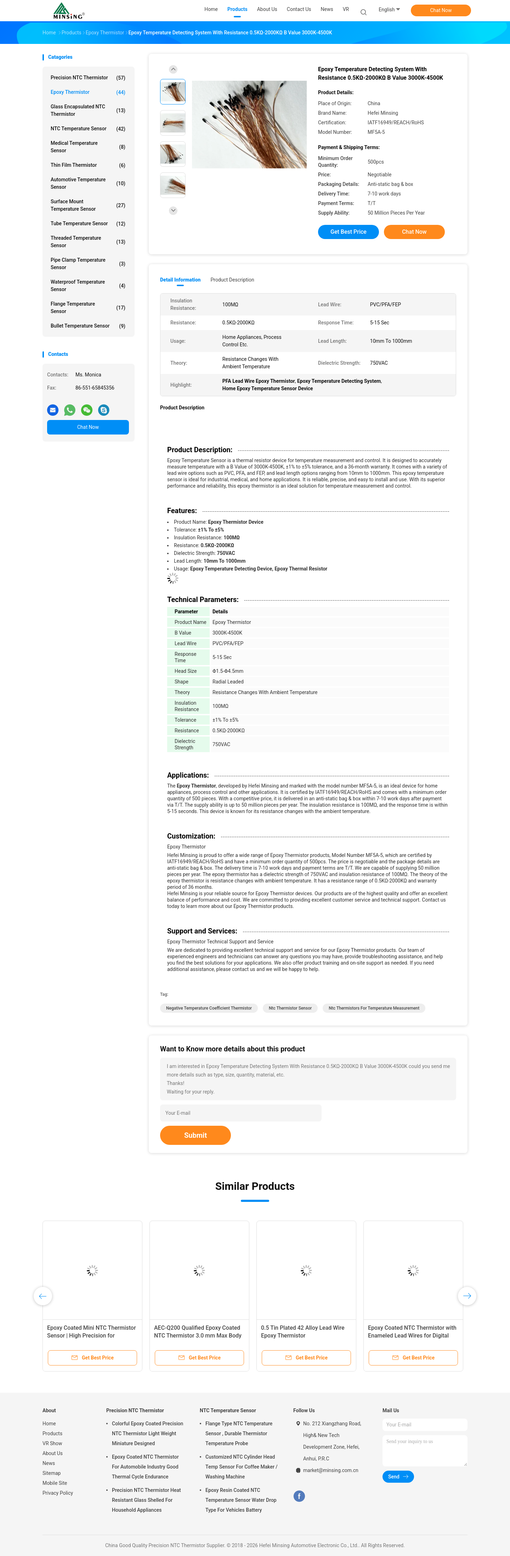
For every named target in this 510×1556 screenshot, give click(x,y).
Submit (195, 1135)
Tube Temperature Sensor (88, 223)
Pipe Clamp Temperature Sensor (88, 263)
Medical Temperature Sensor (88, 146)
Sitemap (51, 1473)
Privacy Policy (57, 1493)
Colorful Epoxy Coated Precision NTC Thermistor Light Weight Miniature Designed (147, 1433)
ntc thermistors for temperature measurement (374, 1008)
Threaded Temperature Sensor (88, 241)
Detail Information (180, 280)
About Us (52, 1453)
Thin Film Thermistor (88, 165)
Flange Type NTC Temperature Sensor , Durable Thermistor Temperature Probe (238, 1433)
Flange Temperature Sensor (88, 307)
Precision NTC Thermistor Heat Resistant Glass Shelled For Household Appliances (146, 1500)
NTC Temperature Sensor (88, 128)
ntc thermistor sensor (290, 1008)
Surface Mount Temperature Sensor (88, 205)
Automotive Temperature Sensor (88, 183)
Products (52, 1433)
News (48, 1463)
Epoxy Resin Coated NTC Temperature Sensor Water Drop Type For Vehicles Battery (241, 1500)
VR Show (52, 1443)
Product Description (232, 280)
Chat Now (441, 10)
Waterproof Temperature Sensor (88, 285)
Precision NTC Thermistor (88, 77)
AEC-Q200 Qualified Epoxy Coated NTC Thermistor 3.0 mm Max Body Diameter (198, 1335)
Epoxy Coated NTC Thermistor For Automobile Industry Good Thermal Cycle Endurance (145, 1467)
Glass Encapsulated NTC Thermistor (88, 110)
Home (49, 1423)
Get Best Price (348, 231)
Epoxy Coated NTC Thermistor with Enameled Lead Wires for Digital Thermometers (412, 1335)
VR (346, 9)
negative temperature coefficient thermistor (209, 1008)
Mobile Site (54, 1483)
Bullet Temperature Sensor (88, 326)
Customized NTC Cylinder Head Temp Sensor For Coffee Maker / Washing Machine (241, 1467)
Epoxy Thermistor (88, 92)
